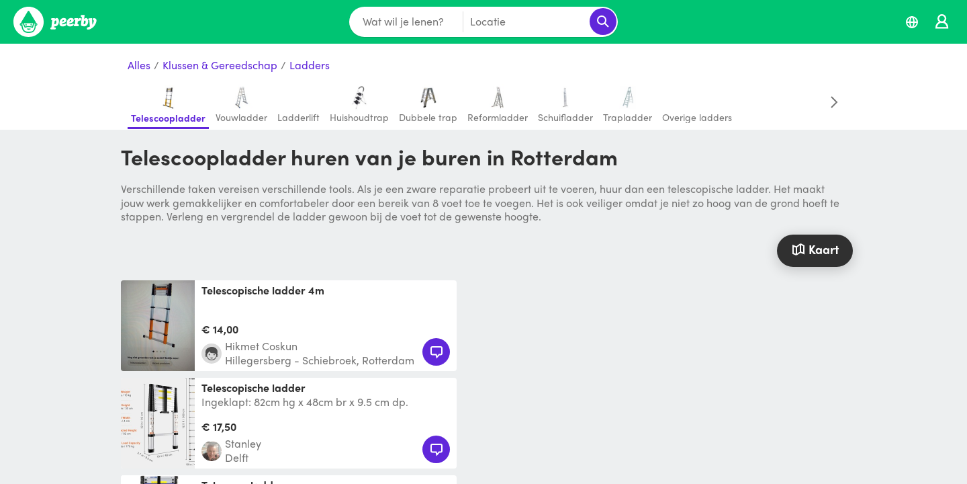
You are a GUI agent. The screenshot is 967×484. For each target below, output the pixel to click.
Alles (139, 65)
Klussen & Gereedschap (220, 65)
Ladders (309, 65)
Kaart (814, 249)
